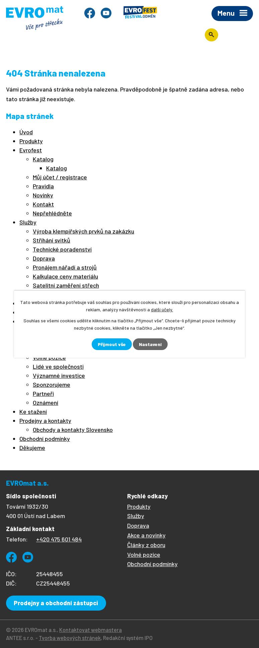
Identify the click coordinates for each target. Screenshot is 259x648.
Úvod (26, 132)
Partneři (43, 393)
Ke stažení (33, 411)
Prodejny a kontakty (45, 420)
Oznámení (45, 402)
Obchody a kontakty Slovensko (73, 429)
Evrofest (30, 150)
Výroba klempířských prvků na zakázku (83, 231)
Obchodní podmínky (44, 438)
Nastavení (150, 344)
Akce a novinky (146, 535)
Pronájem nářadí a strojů (65, 267)
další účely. (162, 309)
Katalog (43, 159)
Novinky (43, 195)
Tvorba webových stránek (70, 638)
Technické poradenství (62, 249)
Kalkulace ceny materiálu (65, 276)
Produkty (31, 141)
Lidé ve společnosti (58, 366)
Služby (27, 222)
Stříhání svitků (51, 240)
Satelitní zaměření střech (66, 285)
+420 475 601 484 (59, 539)
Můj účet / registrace (60, 177)
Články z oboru (146, 544)
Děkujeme (32, 447)
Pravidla (43, 186)
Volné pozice (143, 554)
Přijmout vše (112, 344)
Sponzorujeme (51, 384)
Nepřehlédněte (52, 213)
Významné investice (59, 375)
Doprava (44, 258)
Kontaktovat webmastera (90, 630)
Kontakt (43, 204)
